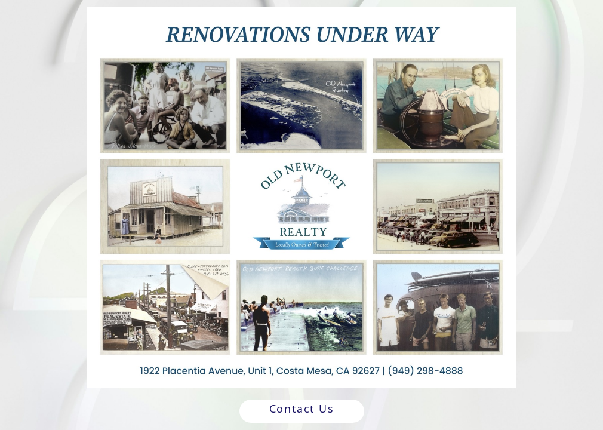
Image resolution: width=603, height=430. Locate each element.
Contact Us (301, 408)
